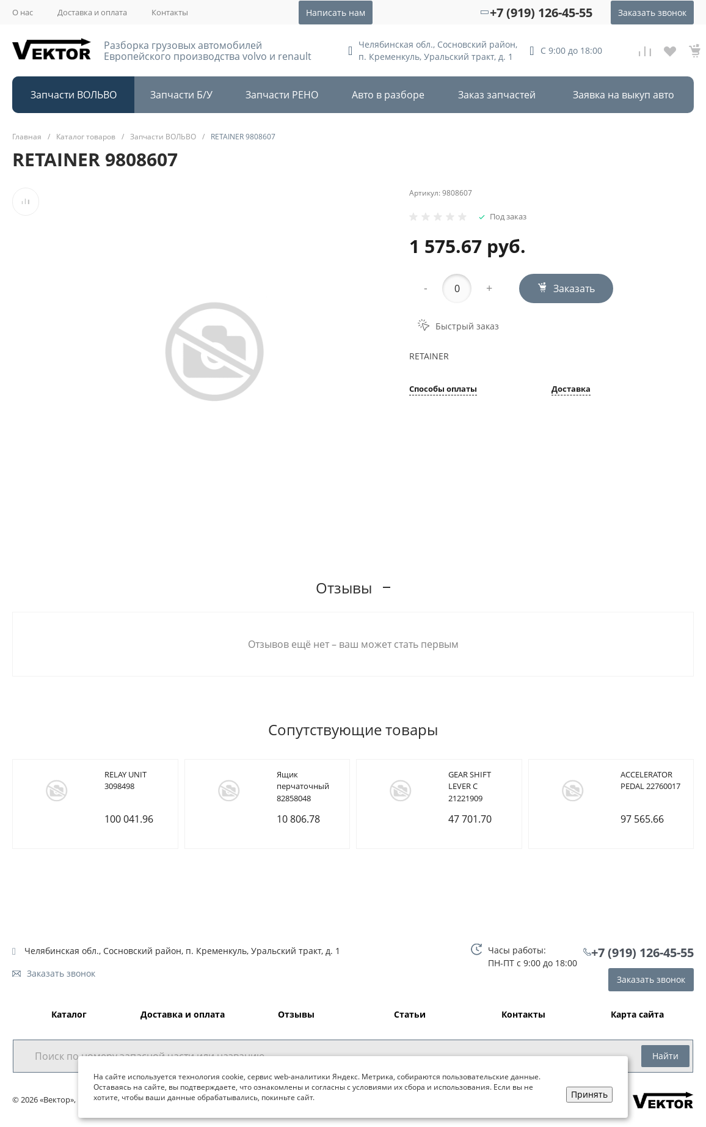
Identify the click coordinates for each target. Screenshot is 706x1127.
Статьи (410, 1015)
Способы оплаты (443, 389)
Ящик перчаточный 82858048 (303, 786)
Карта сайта (637, 1015)
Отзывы (296, 1015)
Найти (665, 1056)
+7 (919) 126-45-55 (541, 12)
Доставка (571, 389)
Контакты (169, 12)
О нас (22, 12)
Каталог (69, 1015)
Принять (589, 1094)
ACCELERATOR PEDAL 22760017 (650, 780)
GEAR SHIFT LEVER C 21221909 (469, 786)
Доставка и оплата (92, 12)
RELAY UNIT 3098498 (125, 780)
